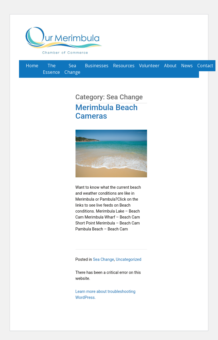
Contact (205, 66)
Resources (124, 66)
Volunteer (149, 66)
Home (32, 66)
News (187, 66)
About (170, 66)
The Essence (51, 69)
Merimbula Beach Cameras (107, 112)
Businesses (96, 66)
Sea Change (72, 69)
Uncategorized (128, 259)
